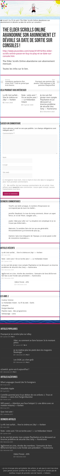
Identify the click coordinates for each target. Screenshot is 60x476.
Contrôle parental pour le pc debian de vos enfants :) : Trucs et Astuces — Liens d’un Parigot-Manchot (26, 396)
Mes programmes (19, 311)
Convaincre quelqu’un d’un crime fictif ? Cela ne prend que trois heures (17, 82)
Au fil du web (14, 20)
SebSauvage (6, 314)
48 (26, 345)
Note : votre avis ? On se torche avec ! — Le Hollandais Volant (29, 98)
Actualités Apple (7, 388)
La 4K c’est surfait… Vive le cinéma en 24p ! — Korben (11, 97)
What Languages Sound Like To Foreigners (18, 382)
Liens (14, 314)
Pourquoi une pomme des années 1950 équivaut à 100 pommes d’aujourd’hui (43, 82)
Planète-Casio (7, 311)
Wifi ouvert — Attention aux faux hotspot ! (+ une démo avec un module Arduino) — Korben (27, 404)
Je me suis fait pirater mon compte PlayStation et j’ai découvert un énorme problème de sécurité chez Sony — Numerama (48, 102)
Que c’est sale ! (7, 412)
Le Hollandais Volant (9, 303)
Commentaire (9, 133)
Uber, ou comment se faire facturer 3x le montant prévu (34, 341)
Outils (32, 303)
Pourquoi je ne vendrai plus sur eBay (16, 334)
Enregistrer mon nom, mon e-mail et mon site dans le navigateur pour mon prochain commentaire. (28, 181)
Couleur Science (7, 300)
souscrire (16, 187)
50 (14, 337)
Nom (4, 157)
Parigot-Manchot (8, 308)
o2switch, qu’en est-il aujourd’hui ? (15, 369)
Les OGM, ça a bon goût (23, 360)
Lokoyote (5, 305)
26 (28, 362)
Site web (6, 172)
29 (28, 355)
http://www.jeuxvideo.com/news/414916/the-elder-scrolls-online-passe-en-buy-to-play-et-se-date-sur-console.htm (27, 53)
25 (15, 372)
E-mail (5, 165)
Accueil (4, 20)
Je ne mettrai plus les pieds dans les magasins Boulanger (33, 351)
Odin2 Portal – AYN (22, 282)
